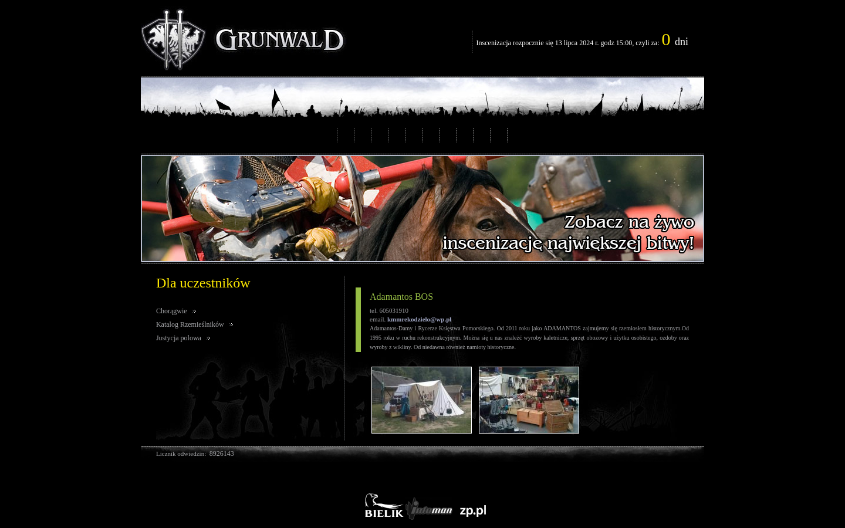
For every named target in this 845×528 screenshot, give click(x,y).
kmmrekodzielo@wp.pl (419, 319)
